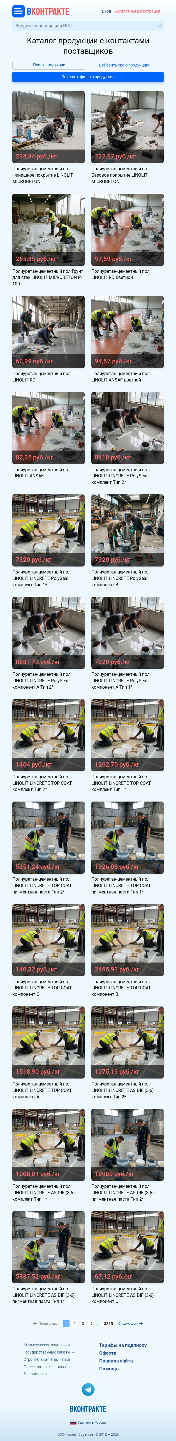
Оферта (107, 1353)
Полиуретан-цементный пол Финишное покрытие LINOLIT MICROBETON (42, 175)
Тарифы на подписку (123, 1345)
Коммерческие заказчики (47, 1345)
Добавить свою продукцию (124, 65)
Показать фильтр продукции (88, 77)
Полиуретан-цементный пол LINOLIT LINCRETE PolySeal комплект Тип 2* (120, 476)
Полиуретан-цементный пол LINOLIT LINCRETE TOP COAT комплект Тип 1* (121, 783)
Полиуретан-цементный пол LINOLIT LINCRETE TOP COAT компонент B (121, 988)
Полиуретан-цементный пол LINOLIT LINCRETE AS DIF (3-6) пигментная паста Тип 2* (122, 1193)
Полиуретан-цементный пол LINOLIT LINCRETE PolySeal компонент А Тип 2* (41, 681)
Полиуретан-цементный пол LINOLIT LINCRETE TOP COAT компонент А (42, 1090)
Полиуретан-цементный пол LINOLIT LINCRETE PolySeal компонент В (120, 578)
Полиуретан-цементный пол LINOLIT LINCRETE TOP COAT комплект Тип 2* (42, 783)
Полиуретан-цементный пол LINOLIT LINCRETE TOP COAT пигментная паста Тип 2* (42, 885)
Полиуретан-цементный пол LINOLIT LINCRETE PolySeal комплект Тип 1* (41, 578)
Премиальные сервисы (45, 1366)
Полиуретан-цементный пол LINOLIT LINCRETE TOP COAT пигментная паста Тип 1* (121, 885)
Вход (106, 11)
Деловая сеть (36, 1374)
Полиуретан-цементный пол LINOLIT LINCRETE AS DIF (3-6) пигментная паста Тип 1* (43, 1295)
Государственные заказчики (50, 1352)
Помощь (109, 1368)
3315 (108, 1323)
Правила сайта (116, 1361)
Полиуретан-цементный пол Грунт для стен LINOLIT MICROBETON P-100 (47, 278)
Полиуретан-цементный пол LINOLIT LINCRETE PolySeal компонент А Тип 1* (120, 681)
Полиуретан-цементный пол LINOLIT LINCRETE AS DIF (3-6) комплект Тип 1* (43, 1193)
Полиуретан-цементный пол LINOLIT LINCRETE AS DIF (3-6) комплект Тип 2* (122, 1090)
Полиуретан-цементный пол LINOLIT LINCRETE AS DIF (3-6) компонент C (122, 1295)
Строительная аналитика (47, 1359)
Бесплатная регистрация (137, 11)
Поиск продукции (49, 65)
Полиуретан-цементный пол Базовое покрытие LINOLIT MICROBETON (120, 175)
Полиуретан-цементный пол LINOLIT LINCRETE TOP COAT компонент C (42, 988)
